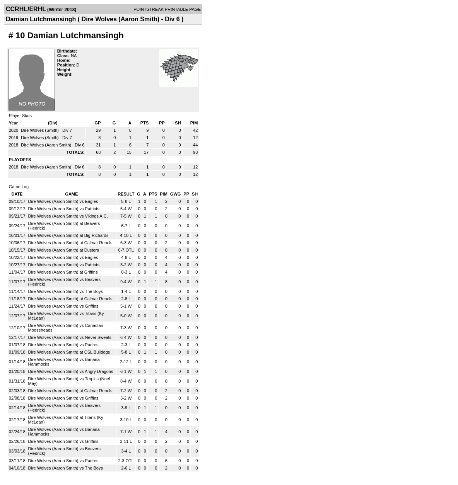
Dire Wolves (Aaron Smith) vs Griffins (63, 306)
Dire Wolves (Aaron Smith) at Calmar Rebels (70, 242)
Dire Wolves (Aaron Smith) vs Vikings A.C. (68, 216)
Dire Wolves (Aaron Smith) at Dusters (63, 250)
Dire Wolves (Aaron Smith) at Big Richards (68, 235)
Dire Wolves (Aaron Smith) (46, 145)
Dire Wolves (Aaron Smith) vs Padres (63, 344)
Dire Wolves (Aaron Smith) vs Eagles (63, 201)
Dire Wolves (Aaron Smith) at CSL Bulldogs (69, 352)
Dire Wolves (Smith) (40, 130)
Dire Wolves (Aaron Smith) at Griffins (63, 272)
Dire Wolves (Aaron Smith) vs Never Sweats (70, 337)
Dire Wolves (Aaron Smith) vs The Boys (65, 291)
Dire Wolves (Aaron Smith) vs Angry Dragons (70, 371)
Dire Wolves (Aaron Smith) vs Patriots (63, 208)
